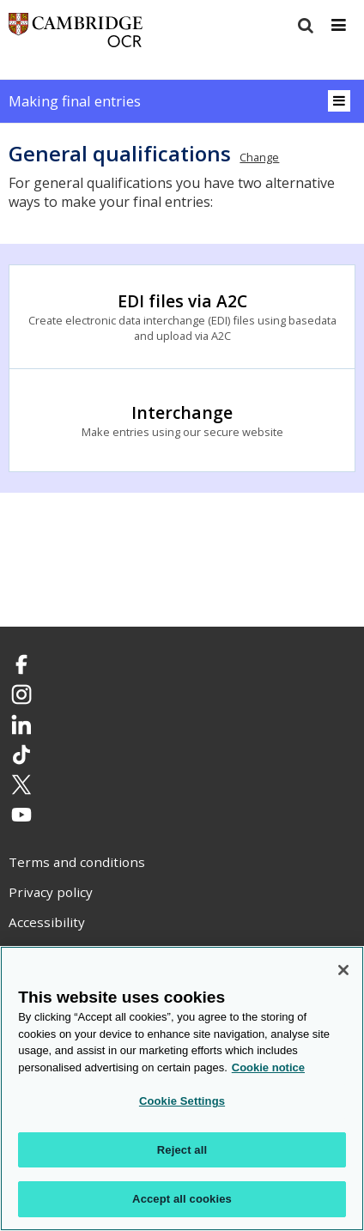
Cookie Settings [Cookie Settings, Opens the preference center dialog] (182, 1101)
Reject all (182, 1149)
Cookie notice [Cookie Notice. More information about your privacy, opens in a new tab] (268, 1067)
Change (259, 157)
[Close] (343, 970)
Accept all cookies (182, 1199)
